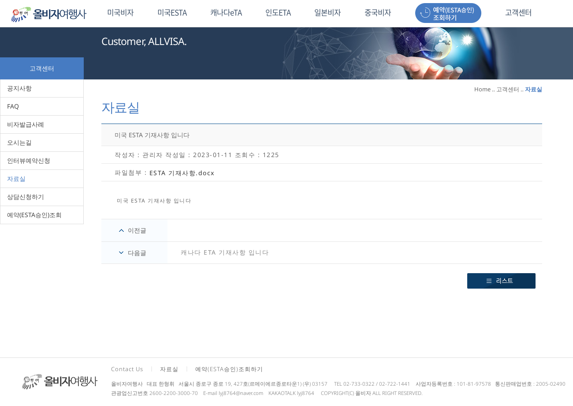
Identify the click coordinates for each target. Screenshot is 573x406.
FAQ (13, 106)
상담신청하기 (25, 196)
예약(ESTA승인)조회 (34, 215)
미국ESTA (171, 13)
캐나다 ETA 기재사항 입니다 (225, 252)
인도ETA (277, 13)
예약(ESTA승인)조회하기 (229, 369)
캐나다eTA (226, 13)
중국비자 (378, 13)
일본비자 (327, 13)
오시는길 (19, 142)
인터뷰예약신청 (28, 160)
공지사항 (19, 88)
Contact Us (127, 369)
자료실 (16, 178)
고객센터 (518, 13)
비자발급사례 (25, 124)
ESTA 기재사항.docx (182, 173)
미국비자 (120, 13)
